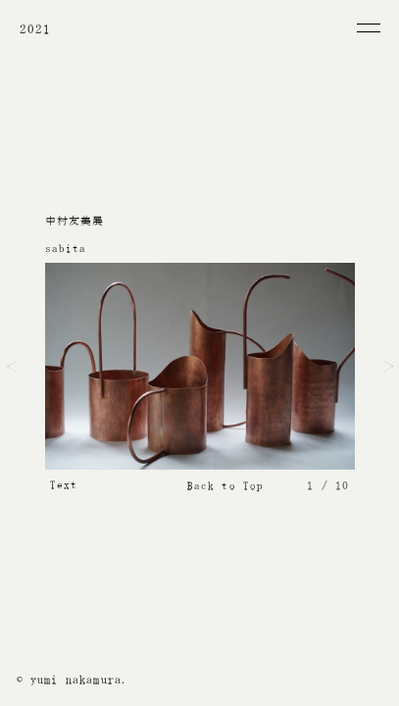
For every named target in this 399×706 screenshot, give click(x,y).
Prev (12, 367)
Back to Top (226, 485)
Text (64, 484)
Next (387, 367)
